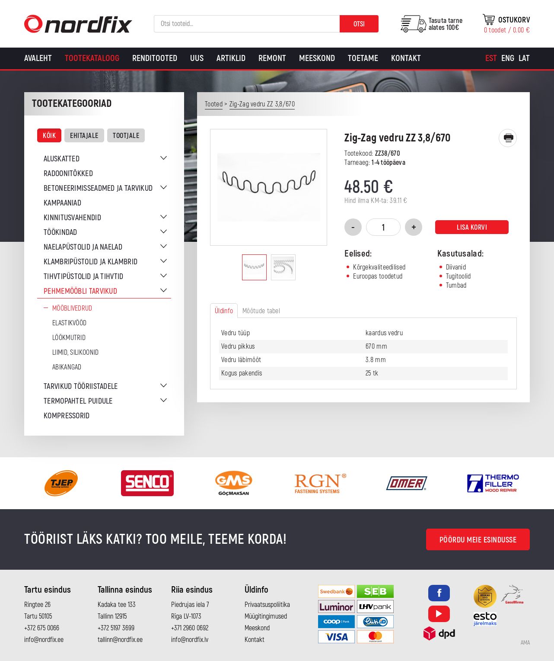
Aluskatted (62, 159)
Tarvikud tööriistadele (81, 386)
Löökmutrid (69, 338)
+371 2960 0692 (189, 628)
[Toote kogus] (383, 227)
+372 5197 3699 (116, 628)
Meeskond (317, 58)
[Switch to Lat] (524, 58)
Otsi (359, 24)
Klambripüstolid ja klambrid (90, 262)
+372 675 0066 (41, 628)
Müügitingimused (266, 616)
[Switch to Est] (491, 58)
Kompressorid (67, 416)
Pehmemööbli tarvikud (80, 291)
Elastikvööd (69, 323)
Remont (272, 58)
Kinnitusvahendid (72, 218)
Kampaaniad (62, 203)
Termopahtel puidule (78, 401)
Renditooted (154, 58)
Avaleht (38, 58)
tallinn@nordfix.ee (120, 639)
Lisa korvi (472, 227)
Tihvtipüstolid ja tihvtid (84, 277)
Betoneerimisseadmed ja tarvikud (98, 188)
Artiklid (231, 58)
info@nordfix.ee (44, 639)
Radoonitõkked (68, 174)
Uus (197, 58)
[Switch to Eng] (507, 58)
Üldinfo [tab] (224, 311)
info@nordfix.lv (189, 639)
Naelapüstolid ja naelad (83, 247)
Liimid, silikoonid (75, 352)
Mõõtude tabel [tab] (261, 311)
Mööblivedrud (72, 308)
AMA (525, 643)
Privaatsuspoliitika (267, 604)
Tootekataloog (92, 58)
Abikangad (67, 367)
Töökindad (60, 232)
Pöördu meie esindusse (478, 540)
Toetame (363, 58)
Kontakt (406, 58)
